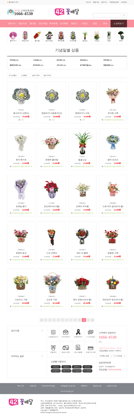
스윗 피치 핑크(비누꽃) (113, 206)
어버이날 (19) (14, 60)
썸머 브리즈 (113, 160)
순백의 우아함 (82, 206)
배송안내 (66, 367)
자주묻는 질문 (106, 356)
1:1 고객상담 (119, 356)
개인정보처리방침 (48, 386)
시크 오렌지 (51, 253)
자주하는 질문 (17, 356)
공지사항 (15, 331)
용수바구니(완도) (21, 113)
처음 (41, 320)
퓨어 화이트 (21, 160)
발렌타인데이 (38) (15, 65)
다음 (88, 320)
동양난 (74, 23)
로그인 (88, 2)
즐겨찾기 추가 (12, 2)
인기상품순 (13, 75)
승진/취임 (43, 23)
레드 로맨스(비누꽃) (82, 300)
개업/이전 (22, 23)
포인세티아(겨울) (52, 206)
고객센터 (124, 2)
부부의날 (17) (107, 60)
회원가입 (96, 2)
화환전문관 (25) (108, 65)
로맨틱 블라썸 (51, 160)
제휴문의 (84, 386)
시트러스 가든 (21, 300)
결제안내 (77, 367)
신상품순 (24, 75)
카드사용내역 (87, 371)
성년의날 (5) (84, 60)
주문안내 (56, 367)
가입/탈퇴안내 (55, 371)
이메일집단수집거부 (67, 386)
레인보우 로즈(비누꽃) (113, 300)
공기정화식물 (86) (85, 65)
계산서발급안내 (77, 371)
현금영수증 (97, 386)
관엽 (95, 23)
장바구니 (104, 2)
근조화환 (64, 23)
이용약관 (33, 386)
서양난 (84, 23)
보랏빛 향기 (21, 206)
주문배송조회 (114, 2)
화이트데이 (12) (38, 65)
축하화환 (53, 23)
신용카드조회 (112, 386)
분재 (105, 23)
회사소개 (20, 386)
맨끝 (92, 320)
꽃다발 (33, 23)
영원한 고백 (113, 253)
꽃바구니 (12, 23)
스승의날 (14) (37, 60)
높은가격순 (47, 75)
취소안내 (87, 367)
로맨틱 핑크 (21, 253)
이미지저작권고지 (67, 391)
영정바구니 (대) (82, 113)
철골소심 (82, 160)
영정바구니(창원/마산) (52, 113)
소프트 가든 (51, 300)
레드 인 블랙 (82, 253)
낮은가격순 (36, 75)
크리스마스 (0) (61, 65)
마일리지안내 (66, 371)
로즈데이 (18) (61, 60)
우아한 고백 (113, 113)
